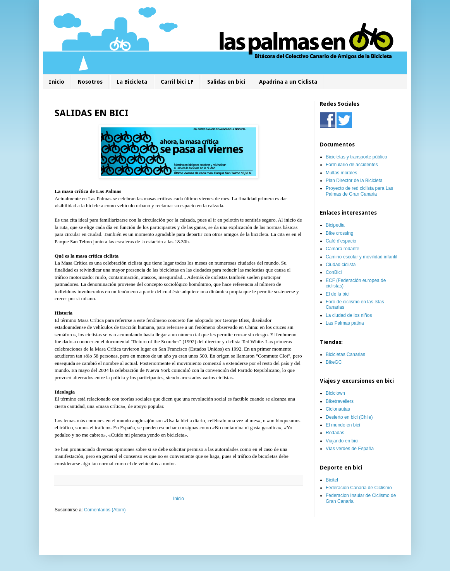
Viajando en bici (342, 441)
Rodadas (335, 432)
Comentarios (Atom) (104, 510)
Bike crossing (339, 233)
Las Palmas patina (345, 323)
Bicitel (332, 480)
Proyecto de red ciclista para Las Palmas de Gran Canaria (359, 191)
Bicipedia (335, 225)
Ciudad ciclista (341, 264)
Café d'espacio (341, 241)
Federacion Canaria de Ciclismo (359, 487)
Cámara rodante (342, 248)
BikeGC (334, 362)
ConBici (334, 272)
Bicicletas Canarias (345, 354)
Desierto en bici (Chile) (349, 417)
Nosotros (90, 82)
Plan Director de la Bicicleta (354, 180)
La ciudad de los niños (349, 315)
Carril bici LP (177, 82)
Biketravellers (340, 401)
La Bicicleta (132, 82)
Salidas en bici (226, 82)
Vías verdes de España (350, 448)
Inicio (56, 82)
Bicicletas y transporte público (356, 157)
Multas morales (341, 172)
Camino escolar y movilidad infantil (361, 257)
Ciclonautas (338, 409)
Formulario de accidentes (352, 164)
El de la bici (337, 294)
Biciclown (335, 393)
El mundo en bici (343, 425)
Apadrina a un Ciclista (288, 82)
